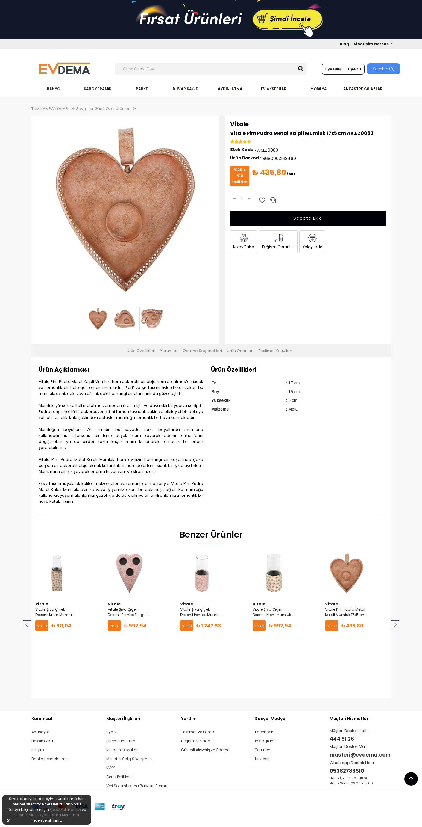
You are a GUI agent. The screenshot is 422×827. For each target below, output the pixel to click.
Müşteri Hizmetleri (350, 719)
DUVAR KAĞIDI (186, 88)
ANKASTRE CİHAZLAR (362, 88)
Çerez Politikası (119, 776)
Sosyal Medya (270, 719)
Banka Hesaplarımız (49, 758)
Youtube (262, 749)
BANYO (53, 88)
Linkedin (262, 758)
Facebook (264, 731)
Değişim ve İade (195, 740)
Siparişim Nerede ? (373, 43)
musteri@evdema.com (360, 754)
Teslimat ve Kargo (197, 731)
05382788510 (347, 771)
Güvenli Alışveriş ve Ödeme (205, 749)
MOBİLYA (318, 88)
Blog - (346, 43)
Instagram (265, 740)
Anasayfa (40, 731)
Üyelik (111, 731)
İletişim (37, 749)
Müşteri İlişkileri (123, 719)
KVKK (110, 767)
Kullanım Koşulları (122, 749)
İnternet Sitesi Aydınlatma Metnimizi (46, 814)
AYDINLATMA (230, 88)
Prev (27, 625)
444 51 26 (342, 739)
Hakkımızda (42, 740)
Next (394, 625)
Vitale (239, 124)
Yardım (189, 719)
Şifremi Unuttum (120, 740)
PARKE (142, 88)
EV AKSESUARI (274, 88)
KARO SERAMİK (97, 88)
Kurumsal (41, 719)
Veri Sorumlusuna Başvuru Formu (136, 785)
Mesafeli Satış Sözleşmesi (129, 758)
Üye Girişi (333, 69)
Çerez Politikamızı (65, 809)
